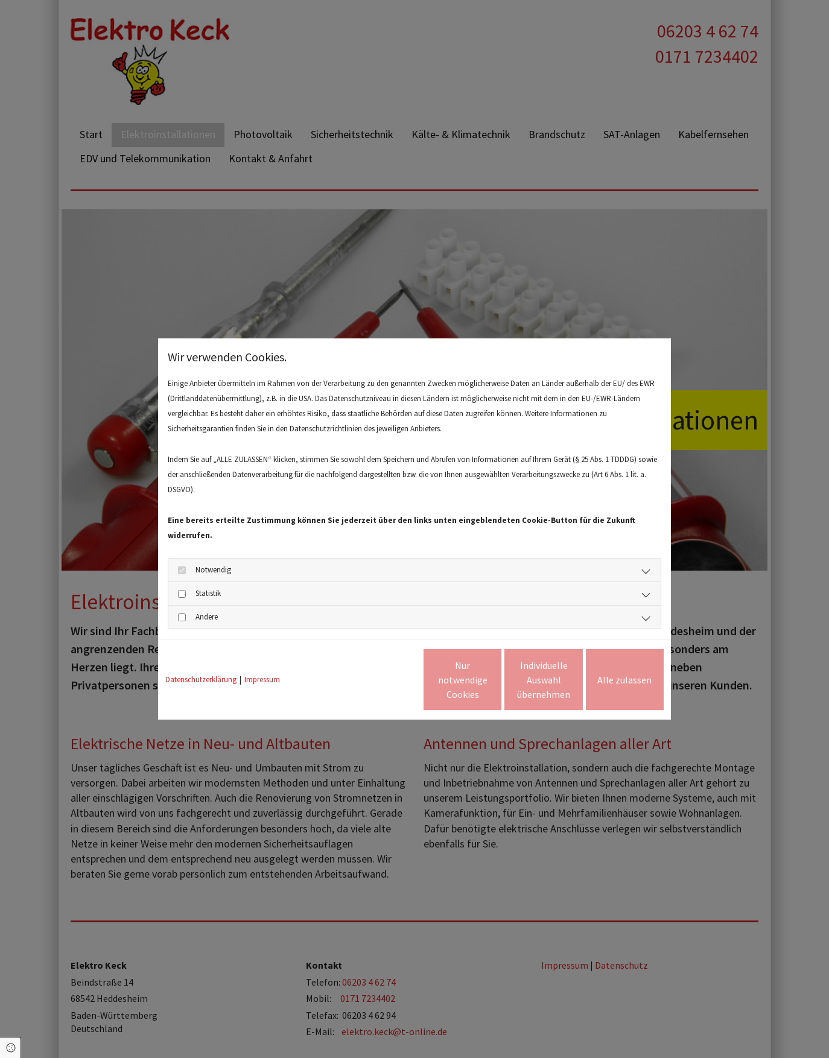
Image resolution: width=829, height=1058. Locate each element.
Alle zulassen (608, 680)
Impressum (262, 679)
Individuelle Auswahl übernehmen (493, 680)
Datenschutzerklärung (201, 679)
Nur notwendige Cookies (379, 680)
